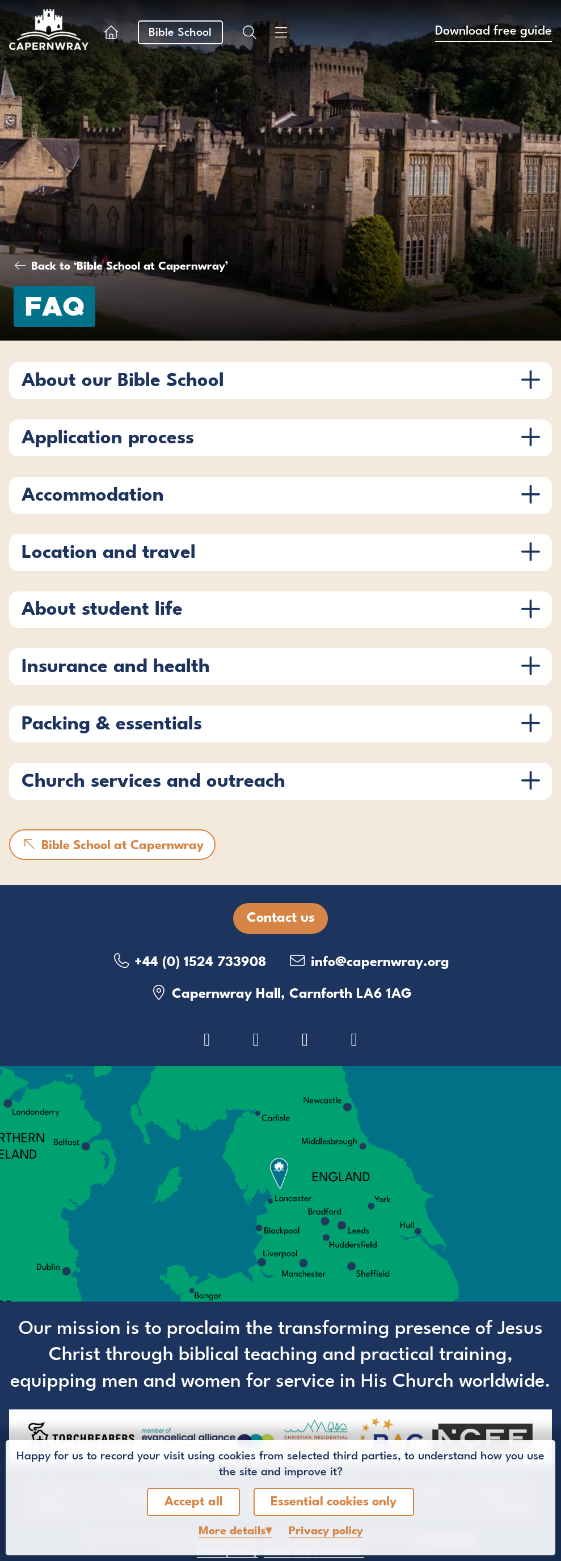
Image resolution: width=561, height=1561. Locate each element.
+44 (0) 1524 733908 (189, 961)
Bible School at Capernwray (112, 844)
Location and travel (109, 553)
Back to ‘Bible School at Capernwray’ (129, 266)
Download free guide (493, 31)
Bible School (180, 33)
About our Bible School (123, 381)
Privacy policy (326, 1531)
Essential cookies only (334, 1502)
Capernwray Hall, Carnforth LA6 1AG (280, 993)
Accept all (193, 1502)
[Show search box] (249, 32)
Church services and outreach (153, 782)
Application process (108, 438)
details (232, 1531)
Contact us (281, 918)
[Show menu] (281, 32)
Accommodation (93, 495)
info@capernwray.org (368, 961)
